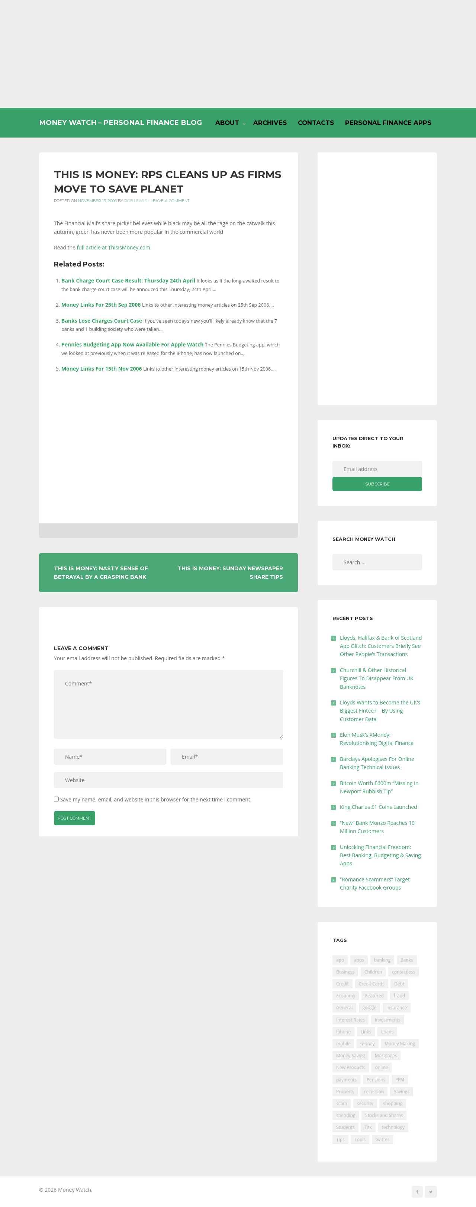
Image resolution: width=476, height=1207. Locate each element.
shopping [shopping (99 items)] (392, 1103)
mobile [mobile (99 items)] (343, 1043)
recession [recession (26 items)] (374, 1091)
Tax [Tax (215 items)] (368, 1127)
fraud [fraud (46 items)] (399, 996)
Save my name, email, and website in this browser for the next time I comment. (156, 799)
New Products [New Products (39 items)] (350, 1067)
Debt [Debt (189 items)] (399, 984)
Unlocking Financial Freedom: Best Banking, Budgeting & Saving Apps (380, 855)
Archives (270, 122)
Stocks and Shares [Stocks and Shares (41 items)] (384, 1115)
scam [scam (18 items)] (341, 1103)
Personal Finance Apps (388, 122)
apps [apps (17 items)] (359, 960)
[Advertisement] (238, 54)
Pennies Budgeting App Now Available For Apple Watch (132, 344)
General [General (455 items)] (344, 1007)
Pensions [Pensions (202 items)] (376, 1080)
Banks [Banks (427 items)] (407, 960)
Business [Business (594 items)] (345, 972)
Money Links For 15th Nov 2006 (101, 368)
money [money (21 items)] (367, 1043)
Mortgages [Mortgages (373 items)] (386, 1055)
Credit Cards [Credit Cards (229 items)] (372, 984)
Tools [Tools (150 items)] (360, 1139)
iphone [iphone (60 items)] (343, 1032)
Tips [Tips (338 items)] (340, 1139)
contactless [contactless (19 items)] (403, 972)
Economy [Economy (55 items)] (345, 996)
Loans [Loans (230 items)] (387, 1032)
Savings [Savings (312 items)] (401, 1091)
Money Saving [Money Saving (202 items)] (350, 1055)
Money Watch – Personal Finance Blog (120, 122)
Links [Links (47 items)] (366, 1032)
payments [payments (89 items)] (346, 1080)
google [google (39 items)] (369, 1007)
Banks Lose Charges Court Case (101, 320)
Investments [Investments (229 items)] (388, 1020)
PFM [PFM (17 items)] (399, 1080)
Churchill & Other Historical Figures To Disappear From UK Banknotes (377, 678)
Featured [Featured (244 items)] (374, 996)
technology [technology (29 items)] (393, 1127)
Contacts (316, 122)
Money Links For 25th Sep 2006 (101, 304)
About (227, 122)
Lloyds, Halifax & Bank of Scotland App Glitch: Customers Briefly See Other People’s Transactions (381, 646)
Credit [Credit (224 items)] (342, 984)
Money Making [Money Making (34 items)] (400, 1043)
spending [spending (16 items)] (345, 1115)
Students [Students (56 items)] (345, 1127)
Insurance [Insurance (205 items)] (396, 1007)
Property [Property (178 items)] (345, 1091)
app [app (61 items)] (340, 960)
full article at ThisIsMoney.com (114, 247)
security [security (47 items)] (365, 1103)
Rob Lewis (135, 201)
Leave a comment (170, 201)
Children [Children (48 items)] (373, 972)
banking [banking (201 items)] (382, 960)
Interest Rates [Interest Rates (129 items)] (350, 1020)
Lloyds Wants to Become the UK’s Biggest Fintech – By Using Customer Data (380, 711)
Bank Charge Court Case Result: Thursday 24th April (128, 280)
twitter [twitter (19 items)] (382, 1139)
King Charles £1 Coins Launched (378, 806)
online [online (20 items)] (381, 1067)
